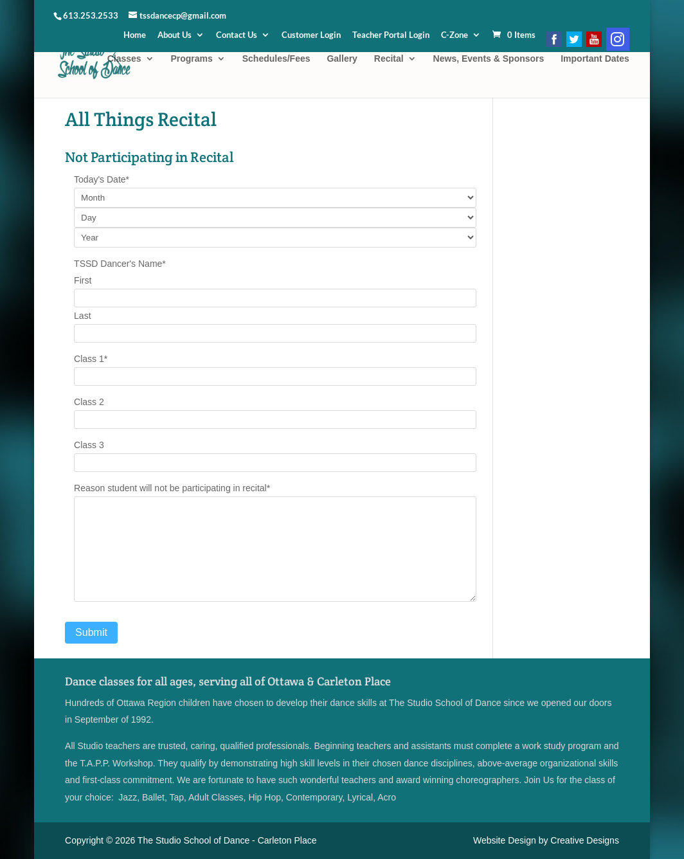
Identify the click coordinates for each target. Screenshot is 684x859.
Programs (191, 59)
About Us (175, 35)
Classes (124, 59)
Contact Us (236, 35)
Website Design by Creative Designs (546, 840)
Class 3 (89, 445)
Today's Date (101, 179)
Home (134, 35)
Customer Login (311, 35)
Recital (389, 59)
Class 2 (89, 402)
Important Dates (595, 59)
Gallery (342, 59)
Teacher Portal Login (390, 35)
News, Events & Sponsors (488, 59)
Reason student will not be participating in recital (172, 488)
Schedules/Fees (276, 59)
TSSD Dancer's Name (120, 263)
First (82, 280)
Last (82, 316)
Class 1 (90, 359)
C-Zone (454, 35)
